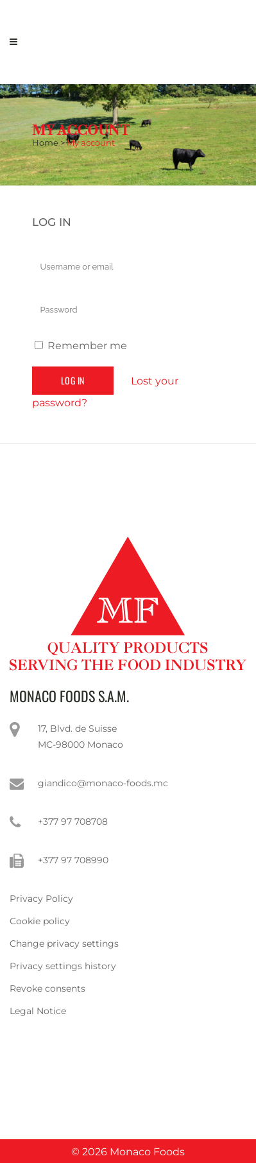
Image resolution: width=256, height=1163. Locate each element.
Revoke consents (47, 988)
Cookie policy (40, 921)
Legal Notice (38, 1011)
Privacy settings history (63, 966)
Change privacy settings (64, 943)
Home (45, 142)
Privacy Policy (41, 898)
